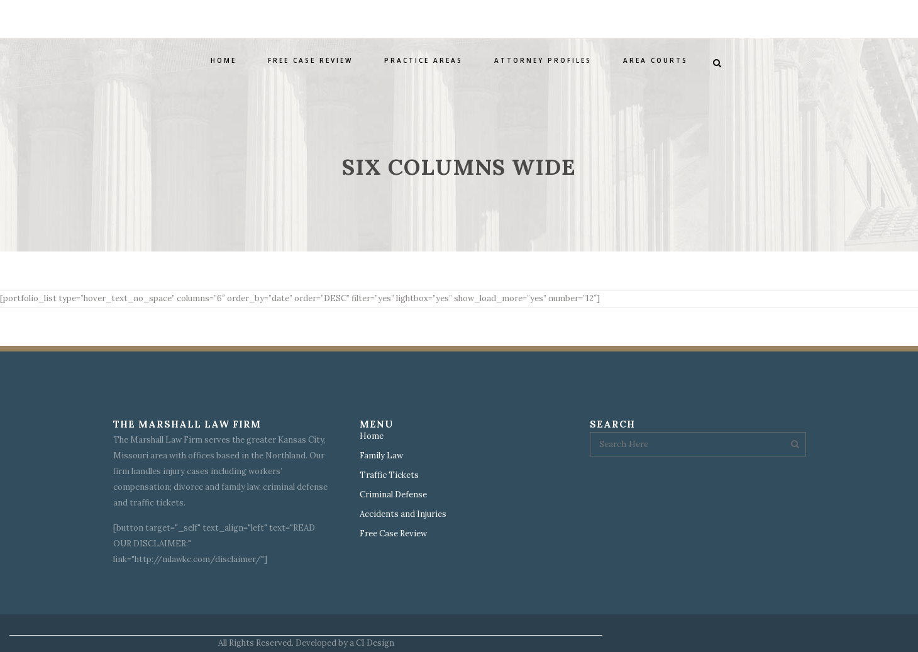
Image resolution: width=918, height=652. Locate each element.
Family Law (381, 455)
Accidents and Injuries (403, 514)
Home (372, 436)
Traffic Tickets (389, 475)
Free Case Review (393, 533)
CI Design (375, 643)
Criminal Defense (393, 494)
